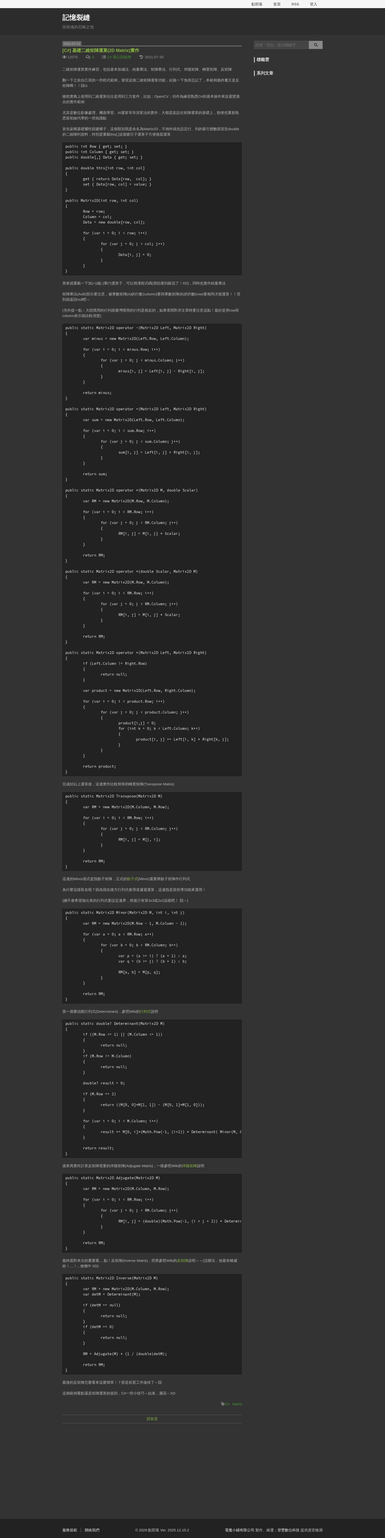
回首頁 (152, 1419)
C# (227, 1404)
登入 (313, 4)
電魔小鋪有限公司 (239, 1530)
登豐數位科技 (288, 1530)
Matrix (237, 1404)
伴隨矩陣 (189, 1166)
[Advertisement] (152, 1462)
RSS (295, 4)
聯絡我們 (92, 1530)
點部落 (256, 4)
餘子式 (132, 879)
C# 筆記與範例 (119, 57)
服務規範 (69, 1530)
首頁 (277, 4)
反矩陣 (182, 1260)
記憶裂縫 (76, 17)
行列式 (145, 1011)
